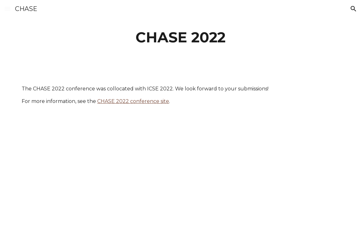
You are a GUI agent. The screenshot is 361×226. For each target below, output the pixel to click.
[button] (7, 8)
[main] (180, 37)
